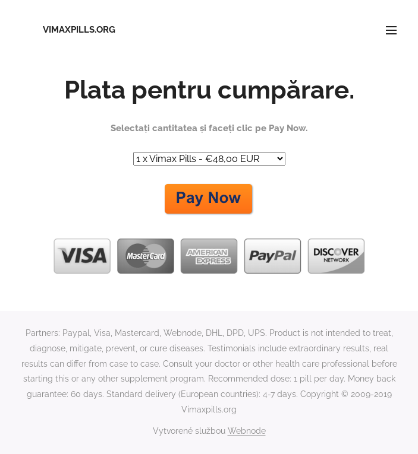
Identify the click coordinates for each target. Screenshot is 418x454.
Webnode (247, 431)
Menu (391, 30)
